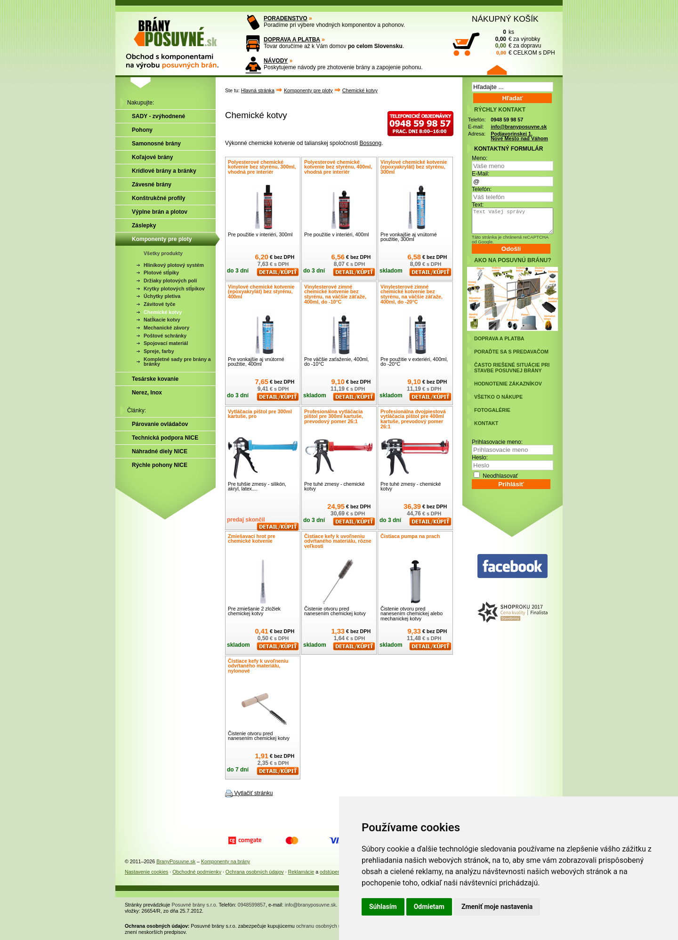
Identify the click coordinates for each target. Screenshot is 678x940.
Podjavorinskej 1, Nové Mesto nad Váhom (519, 136)
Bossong (371, 143)
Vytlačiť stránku (253, 793)
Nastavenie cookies (146, 872)
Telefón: (482, 189)
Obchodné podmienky (196, 872)
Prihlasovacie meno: (497, 442)
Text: (478, 204)
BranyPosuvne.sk (175, 861)
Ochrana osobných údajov (255, 872)
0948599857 (252, 905)
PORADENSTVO (285, 18)
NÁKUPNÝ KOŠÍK (505, 19)
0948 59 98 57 (507, 119)
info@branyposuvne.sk (519, 126)
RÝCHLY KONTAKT (499, 109)
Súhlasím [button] (383, 906)
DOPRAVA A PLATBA (292, 39)
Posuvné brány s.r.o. (195, 905)
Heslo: (480, 457)
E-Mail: (480, 173)
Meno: (479, 158)
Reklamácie (301, 872)
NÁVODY (276, 60)
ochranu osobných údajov (324, 926)
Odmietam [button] (429, 906)
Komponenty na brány (225, 861)
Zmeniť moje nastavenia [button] (497, 906)
